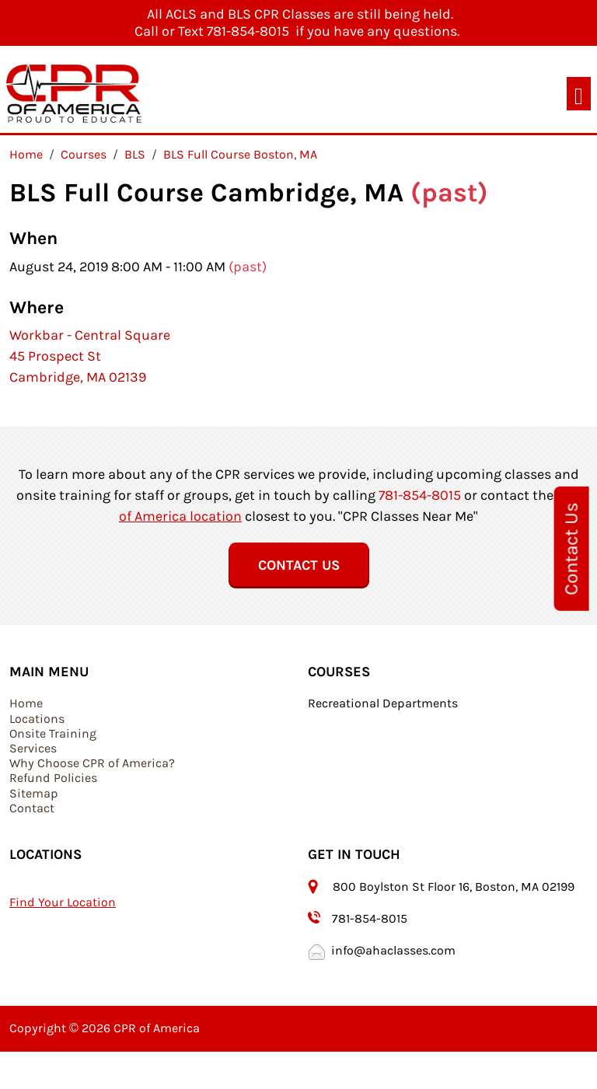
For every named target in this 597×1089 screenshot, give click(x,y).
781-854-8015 (420, 495)
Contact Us (571, 548)
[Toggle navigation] (579, 93)
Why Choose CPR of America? (92, 763)
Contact (31, 808)
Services (33, 748)
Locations (37, 718)
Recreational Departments (383, 703)
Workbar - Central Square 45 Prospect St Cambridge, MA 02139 (89, 356)
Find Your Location (62, 902)
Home (26, 703)
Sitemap (33, 793)
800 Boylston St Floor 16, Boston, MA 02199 (455, 886)
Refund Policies (53, 777)
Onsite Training (52, 733)
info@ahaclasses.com (393, 950)
